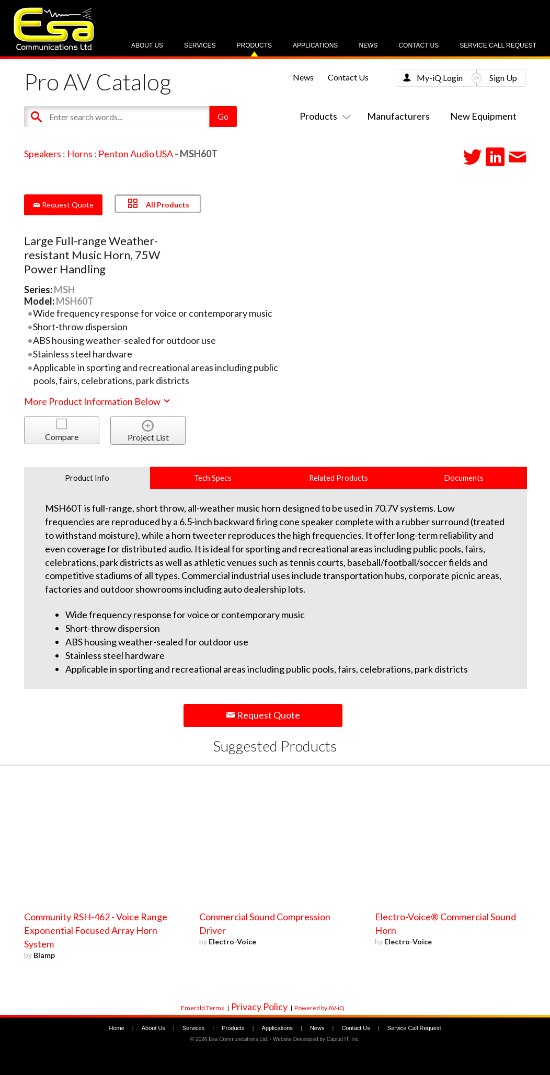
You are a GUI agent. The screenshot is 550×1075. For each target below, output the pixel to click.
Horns (80, 153)
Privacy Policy (259, 1006)
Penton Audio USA (135, 153)
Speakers (42, 153)
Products (254, 45)
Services (199, 45)
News (368, 45)
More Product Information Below (97, 401)
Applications (315, 45)
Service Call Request (498, 45)
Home (116, 1028)
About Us (147, 45)
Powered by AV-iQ (319, 1008)
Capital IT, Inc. (343, 1039)
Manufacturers (398, 116)
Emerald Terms (202, 1008)
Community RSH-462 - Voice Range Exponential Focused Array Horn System (95, 930)
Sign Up (503, 78)
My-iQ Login (440, 78)
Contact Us (418, 45)
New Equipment (483, 116)
